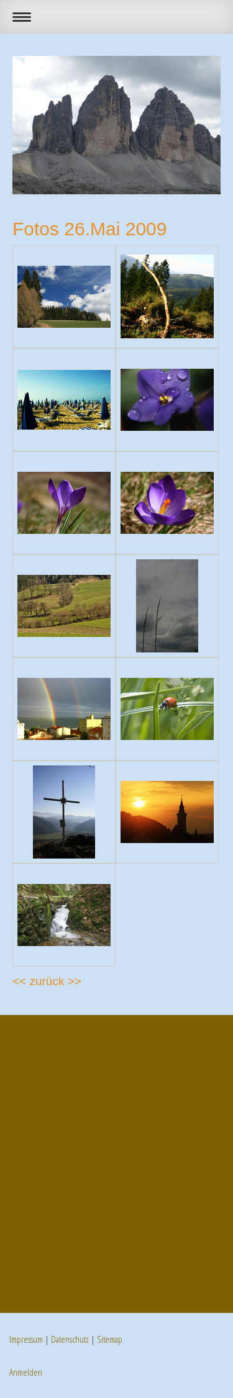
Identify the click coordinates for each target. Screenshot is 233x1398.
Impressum (26, 1339)
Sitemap (109, 1339)
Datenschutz (70, 1339)
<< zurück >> (46, 981)
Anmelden (25, 1372)
